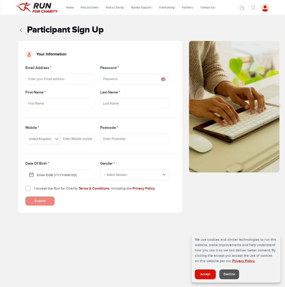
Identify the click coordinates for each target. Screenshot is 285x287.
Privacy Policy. (243, 261)
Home (70, 7)
